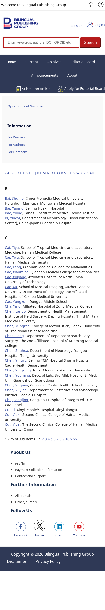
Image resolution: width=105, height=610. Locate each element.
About (72, 75)
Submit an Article (36, 88)
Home (11, 61)
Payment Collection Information (38, 469)
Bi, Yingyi (12, 218)
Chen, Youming (17, 375)
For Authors (16, 144)
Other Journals (26, 502)
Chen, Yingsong (18, 370)
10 (67, 439)
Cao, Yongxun (16, 301)
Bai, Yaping (14, 208)
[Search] (41, 42)
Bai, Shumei (15, 198)
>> (75, 439)
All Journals (23, 495)
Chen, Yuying (16, 390)
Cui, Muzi (12, 414)
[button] (90, 42)
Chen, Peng (14, 335)
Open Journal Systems (25, 106)
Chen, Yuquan (16, 385)
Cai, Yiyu (12, 247)
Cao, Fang (13, 267)
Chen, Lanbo (15, 311)
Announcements (44, 75)
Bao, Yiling (13, 213)
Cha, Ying (13, 306)
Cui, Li (10, 409)
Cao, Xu (11, 286)
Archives (54, 61)
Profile (20, 463)
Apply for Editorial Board (84, 88)
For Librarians (17, 152)
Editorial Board (83, 61)
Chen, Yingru (15, 360)
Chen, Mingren (17, 326)
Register (76, 25)
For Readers (16, 137)
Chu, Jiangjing (16, 400)
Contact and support (30, 476)
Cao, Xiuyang (15, 277)
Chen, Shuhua (16, 350)
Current (31, 61)
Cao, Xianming (17, 272)
